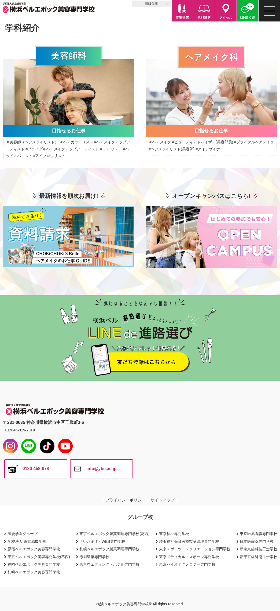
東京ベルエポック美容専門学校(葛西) (39, 557)
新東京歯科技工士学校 (258, 549)
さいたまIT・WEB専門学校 (102, 541)
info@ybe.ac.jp (101, 468)
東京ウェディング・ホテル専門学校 (109, 564)
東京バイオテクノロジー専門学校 (187, 564)
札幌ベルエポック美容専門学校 (34, 572)
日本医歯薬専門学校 (257, 541)
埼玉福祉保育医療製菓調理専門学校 (189, 541)
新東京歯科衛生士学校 (258, 557)
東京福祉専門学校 (174, 534)
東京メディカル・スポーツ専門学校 (189, 557)
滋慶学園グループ (23, 534)
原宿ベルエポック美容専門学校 (34, 549)
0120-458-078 (36, 468)
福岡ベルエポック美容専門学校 (34, 564)
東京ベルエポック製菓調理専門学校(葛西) (114, 534)
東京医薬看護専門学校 (258, 534)
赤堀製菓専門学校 (94, 557)
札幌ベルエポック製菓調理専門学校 (109, 549)
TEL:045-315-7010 (19, 430)
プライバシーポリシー (125, 500)
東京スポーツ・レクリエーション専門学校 (194, 549)
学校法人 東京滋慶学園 (27, 541)
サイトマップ (162, 500)
